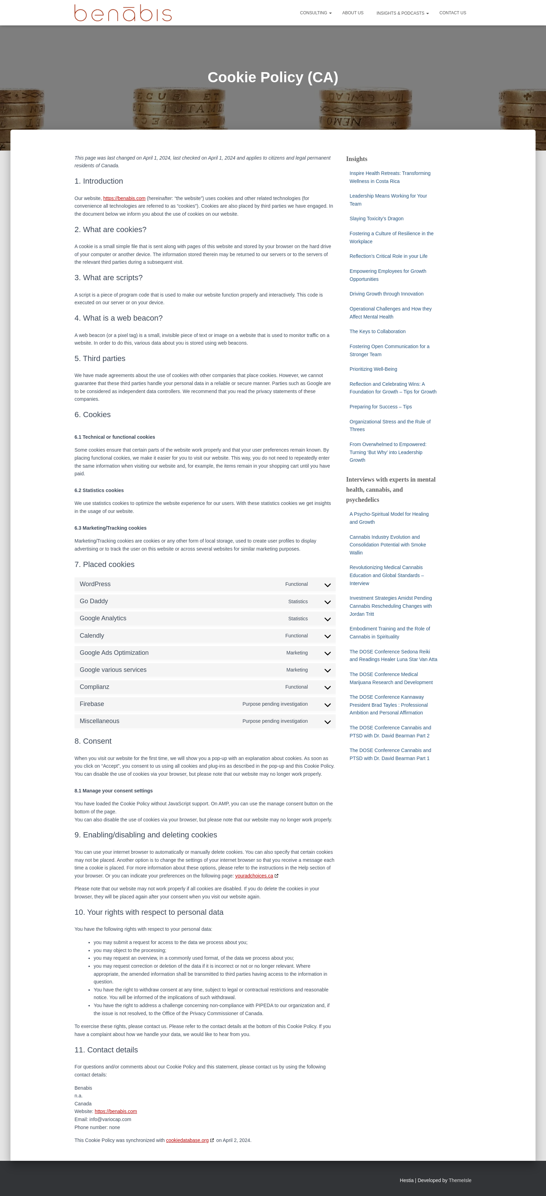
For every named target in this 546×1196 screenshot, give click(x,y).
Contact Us (452, 12)
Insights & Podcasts (402, 13)
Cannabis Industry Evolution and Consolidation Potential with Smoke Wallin (388, 544)
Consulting (316, 12)
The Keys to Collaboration (378, 331)
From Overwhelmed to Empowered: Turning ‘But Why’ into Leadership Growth (388, 452)
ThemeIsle (460, 1180)
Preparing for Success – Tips (381, 406)
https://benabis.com (124, 198)
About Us (353, 12)
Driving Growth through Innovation (386, 294)
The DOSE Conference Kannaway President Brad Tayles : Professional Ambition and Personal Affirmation (389, 704)
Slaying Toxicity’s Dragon (377, 218)
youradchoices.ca (254, 876)
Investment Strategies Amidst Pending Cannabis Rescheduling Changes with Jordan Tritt (391, 605)
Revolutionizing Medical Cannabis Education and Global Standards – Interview (387, 575)
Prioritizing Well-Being (373, 369)
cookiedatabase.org (187, 1140)
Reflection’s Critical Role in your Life (389, 256)
